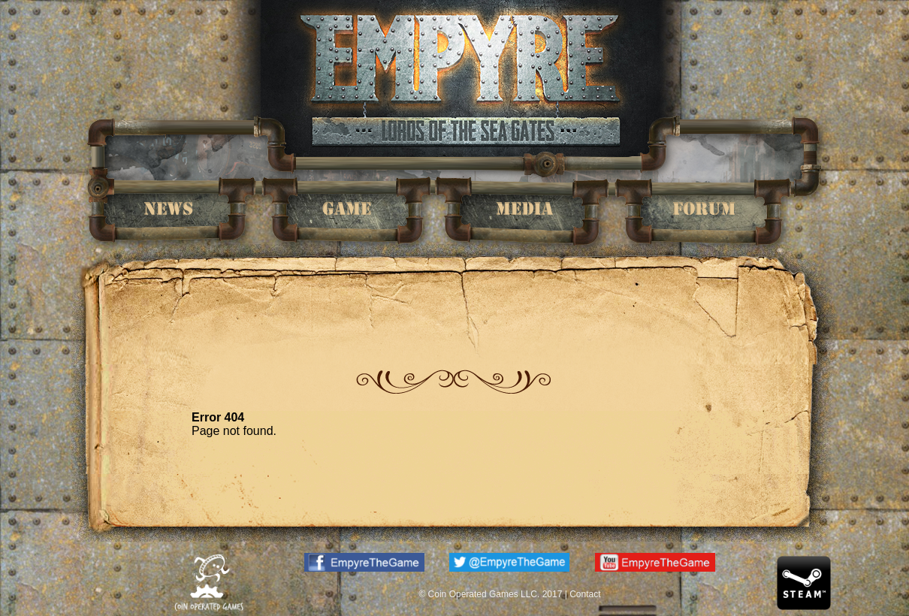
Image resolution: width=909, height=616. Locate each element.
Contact (584, 594)
